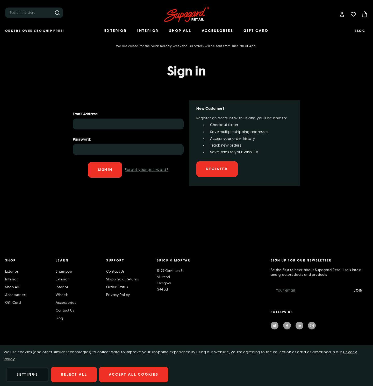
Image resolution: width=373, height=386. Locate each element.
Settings (27, 374)
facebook (287, 325)
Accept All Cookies (133, 374)
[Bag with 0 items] (364, 14)
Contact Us (65, 310)
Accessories (217, 31)
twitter (274, 325)
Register (217, 169)
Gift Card (255, 31)
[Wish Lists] (353, 14)
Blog (360, 30)
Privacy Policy (118, 295)
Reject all (74, 374)
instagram (312, 325)
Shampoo (64, 271)
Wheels (62, 295)
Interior (148, 31)
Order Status (117, 287)
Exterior (115, 31)
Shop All (180, 31)
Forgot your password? (146, 170)
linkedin (299, 325)
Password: (82, 139)
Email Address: (86, 114)
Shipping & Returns (122, 279)
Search (57, 13)
